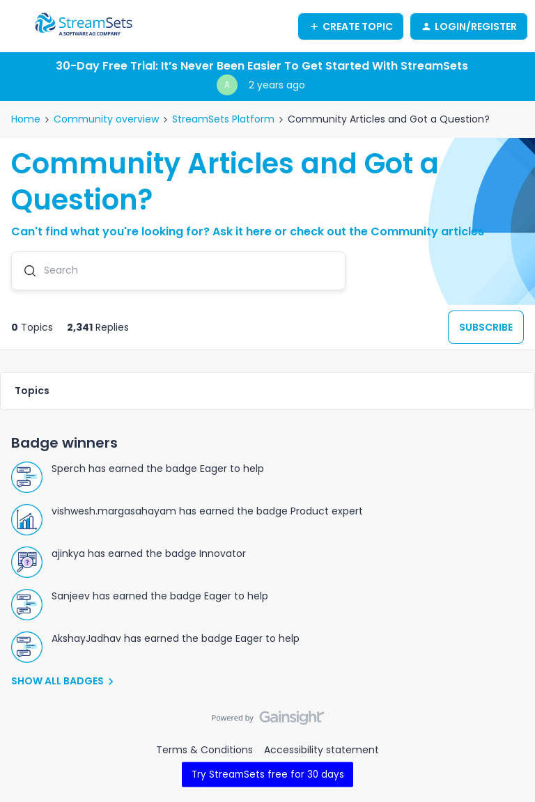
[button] (15, 29)
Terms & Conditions (204, 750)
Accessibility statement (321, 750)
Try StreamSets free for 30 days (268, 773)
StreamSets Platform (223, 119)
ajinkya (68, 553)
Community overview (106, 119)
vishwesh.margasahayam (114, 511)
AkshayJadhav (86, 638)
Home (25, 119)
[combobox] (178, 270)
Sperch (69, 468)
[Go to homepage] (83, 26)
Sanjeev (71, 596)
